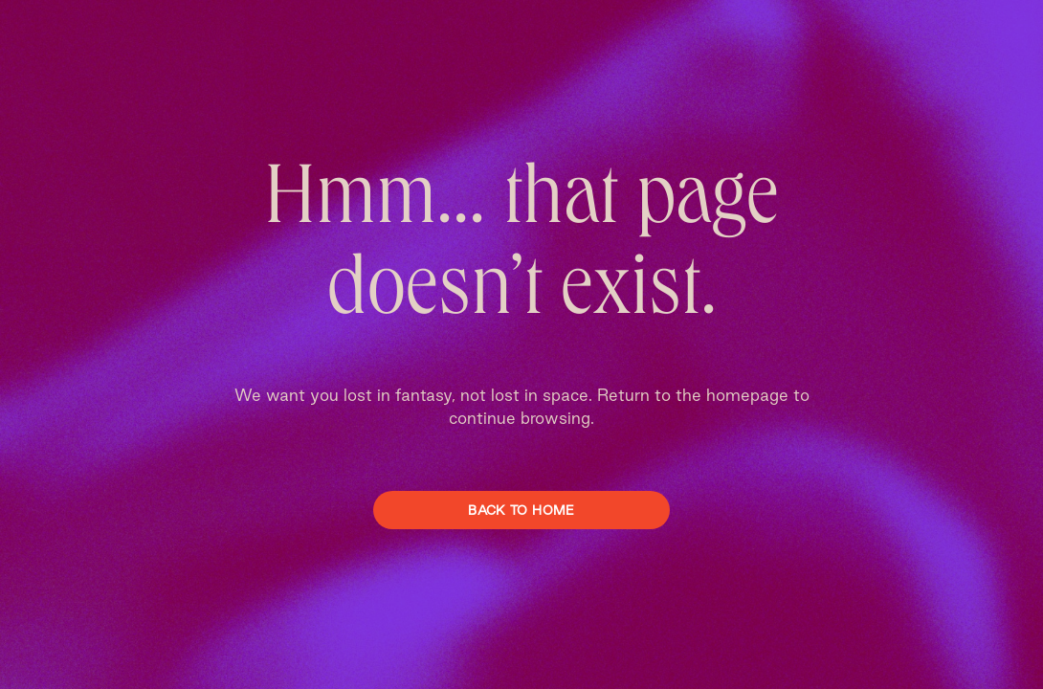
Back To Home (521, 510)
